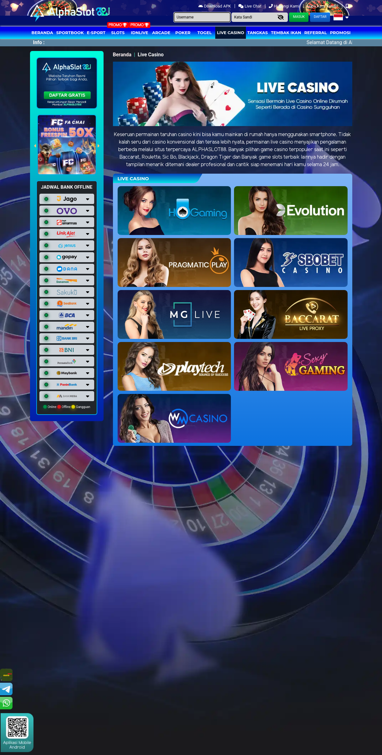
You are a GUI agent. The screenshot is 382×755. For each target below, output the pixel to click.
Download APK (215, 6)
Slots (118, 32)
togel (204, 32)
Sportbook (70, 32)
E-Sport (96, 32)
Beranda (42, 32)
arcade (161, 32)
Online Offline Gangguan (66, 407)
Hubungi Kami (284, 6)
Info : (39, 42)
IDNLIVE (139, 32)
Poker (182, 32)
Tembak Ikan (286, 32)
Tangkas (257, 32)
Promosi (340, 32)
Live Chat (250, 6)
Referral (315, 32)
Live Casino (230, 32)
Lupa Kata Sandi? (323, 6)
